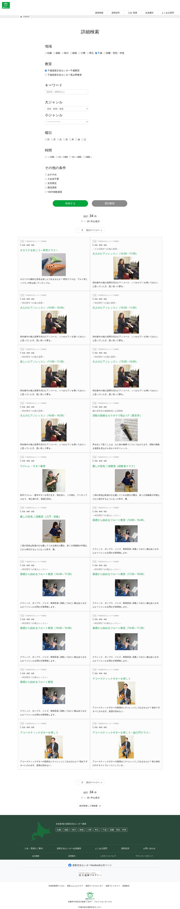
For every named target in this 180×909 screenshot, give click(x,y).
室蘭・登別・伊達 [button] (118, 830)
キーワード (53, 85)
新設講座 (52, 187)
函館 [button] (66, 830)
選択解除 (110, 203)
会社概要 (35, 856)
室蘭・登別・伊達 (115, 53)
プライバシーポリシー (144, 856)
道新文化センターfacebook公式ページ (90, 865)
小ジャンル (54, 115)
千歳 (100, 53)
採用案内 (71, 856)
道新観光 (125, 886)
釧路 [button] (82, 830)
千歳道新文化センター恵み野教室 (65, 74)
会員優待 (149, 13)
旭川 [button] (74, 830)
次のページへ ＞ (94, 230)
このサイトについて (108, 856)
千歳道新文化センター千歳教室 (64, 70)
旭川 (66, 53)
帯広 (91, 53)
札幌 (49, 53)
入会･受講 (132, 13)
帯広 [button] (97, 830)
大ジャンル (54, 102)
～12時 (50, 157)
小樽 (83, 53)
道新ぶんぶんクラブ (75, 886)
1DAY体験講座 (55, 192)
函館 (58, 53)
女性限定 (52, 183)
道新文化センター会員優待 (69, 848)
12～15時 (63, 157)
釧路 (74, 53)
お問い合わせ (149, 848)
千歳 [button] (104, 830)
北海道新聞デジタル (57, 886)
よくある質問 (168, 13)
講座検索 (99, 13)
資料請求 (116, 13)
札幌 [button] (59, 830)
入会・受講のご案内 (34, 848)
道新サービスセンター (94, 886)
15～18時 (76, 157)
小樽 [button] (89, 830)
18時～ (88, 157)
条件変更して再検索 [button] (90, 806)
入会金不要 (53, 178)
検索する (70, 203)
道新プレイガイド (113, 886)
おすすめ (52, 174)
